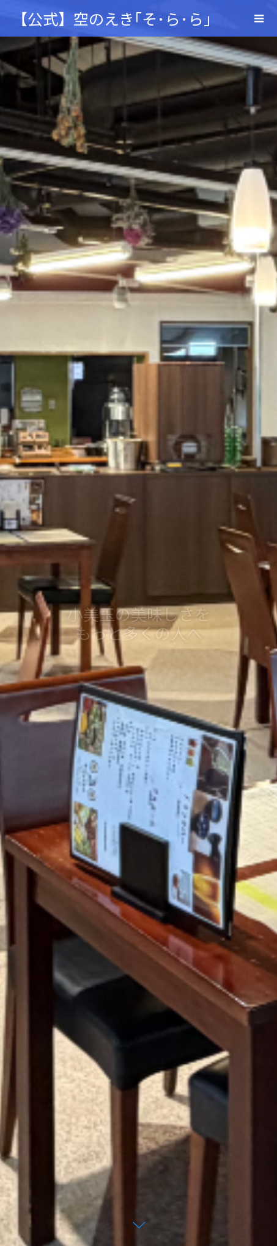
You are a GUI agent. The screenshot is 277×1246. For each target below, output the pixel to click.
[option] (138, 623)
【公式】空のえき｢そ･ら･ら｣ (112, 18)
